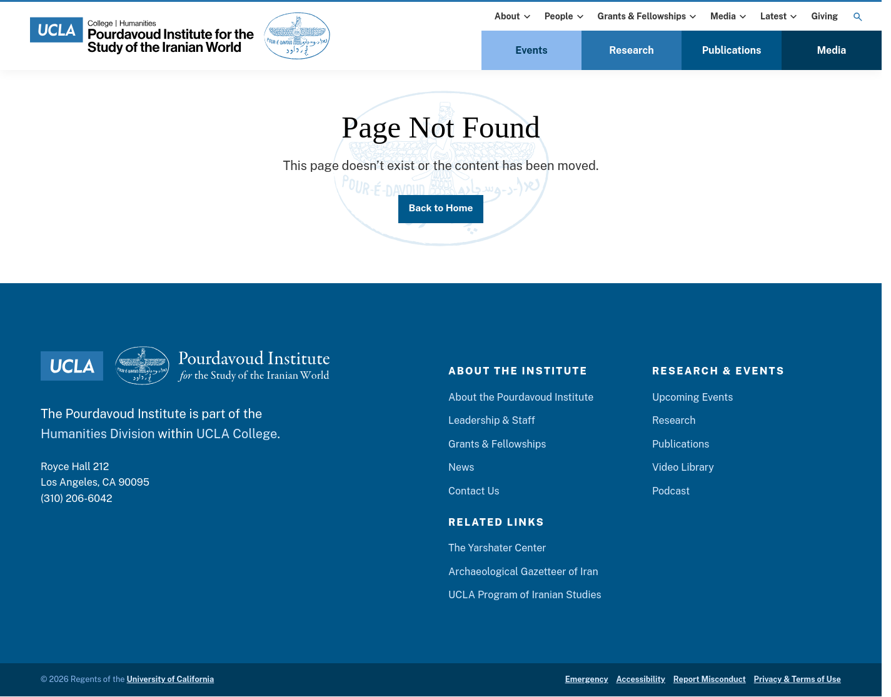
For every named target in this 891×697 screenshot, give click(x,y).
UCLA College (237, 434)
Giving (824, 16)
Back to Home (441, 209)
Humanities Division (98, 434)
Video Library (683, 468)
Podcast (671, 492)
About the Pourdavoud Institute (520, 398)
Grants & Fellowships (649, 17)
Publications (732, 50)
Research (631, 50)
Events (531, 50)
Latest (780, 17)
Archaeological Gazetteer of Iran (523, 572)
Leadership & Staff (491, 422)
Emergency (586, 680)
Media (729, 17)
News (461, 468)
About (514, 17)
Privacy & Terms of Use (797, 680)
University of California (170, 680)
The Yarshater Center (497, 549)
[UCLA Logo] (72, 366)
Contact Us (474, 492)
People (565, 17)
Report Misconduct (709, 680)
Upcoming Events (692, 398)
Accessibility (640, 680)
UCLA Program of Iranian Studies (525, 596)
